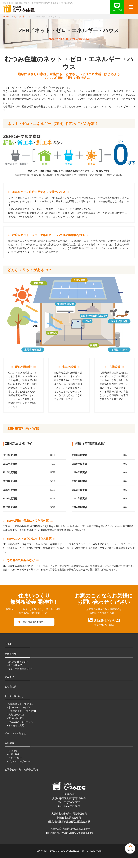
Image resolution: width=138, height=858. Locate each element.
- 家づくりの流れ (15, 718)
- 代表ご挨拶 (13, 754)
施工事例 (9, 677)
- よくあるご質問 (15, 725)
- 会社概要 (12, 751)
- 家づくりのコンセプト (19, 707)
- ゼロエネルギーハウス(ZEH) (21, 711)
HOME (6, 16)
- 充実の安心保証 (15, 715)
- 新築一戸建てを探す (17, 662)
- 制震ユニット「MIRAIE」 (20, 704)
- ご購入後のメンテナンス (20, 722)
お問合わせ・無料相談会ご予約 (21, 769)
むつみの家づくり (22, 16)
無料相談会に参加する (31, 622)
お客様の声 (11, 686)
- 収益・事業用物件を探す (20, 669)
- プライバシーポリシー (19, 761)
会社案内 (9, 743)
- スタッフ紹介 (14, 758)
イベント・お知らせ (15, 733)
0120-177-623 (107, 620)
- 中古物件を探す (15, 665)
